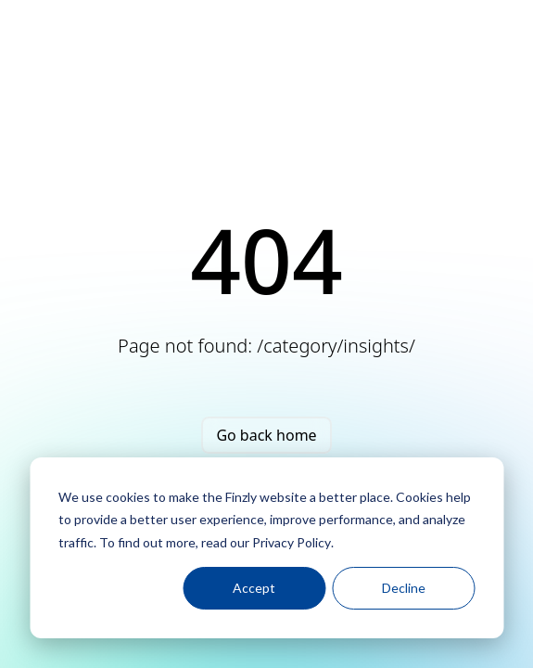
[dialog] (266, 547)
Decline (403, 588)
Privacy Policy (291, 542)
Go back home (266, 435)
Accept (254, 588)
